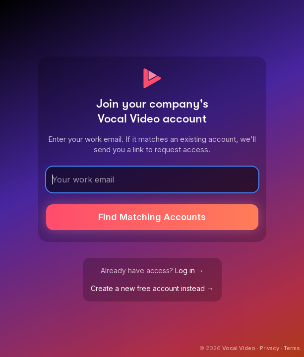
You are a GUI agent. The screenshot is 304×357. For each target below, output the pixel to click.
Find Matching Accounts (152, 217)
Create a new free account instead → (152, 288)
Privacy (269, 348)
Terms (292, 348)
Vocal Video (238, 348)
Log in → (189, 270)
